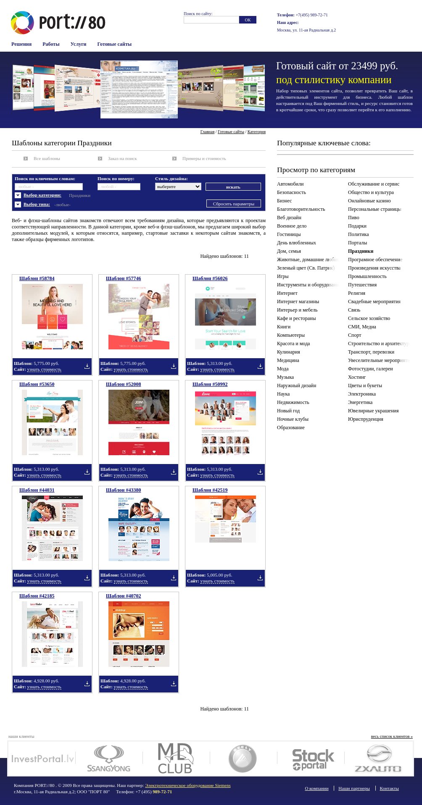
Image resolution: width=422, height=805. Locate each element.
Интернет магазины (298, 301)
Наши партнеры (354, 788)
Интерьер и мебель (297, 310)
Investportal (41, 758)
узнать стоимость (44, 369)
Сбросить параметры (234, 203)
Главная (207, 131)
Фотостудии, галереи (370, 369)
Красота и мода (293, 343)
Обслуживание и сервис (373, 184)
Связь (354, 310)
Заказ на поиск (122, 158)
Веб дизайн (289, 217)
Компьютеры (291, 335)
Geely (243, 758)
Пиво (353, 217)
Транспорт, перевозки (371, 352)
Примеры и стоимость (204, 158)
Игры (283, 276)
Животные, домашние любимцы (310, 259)
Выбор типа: (37, 204)
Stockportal (310, 758)
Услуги (79, 44)
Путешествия (362, 285)
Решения (21, 44)
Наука (283, 394)
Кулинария (288, 352)
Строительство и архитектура (379, 343)
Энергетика (360, 402)
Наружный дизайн (296, 385)
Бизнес (284, 201)
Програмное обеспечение (375, 259)
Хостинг (357, 377)
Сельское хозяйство (369, 318)
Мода (282, 369)
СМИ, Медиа (362, 327)
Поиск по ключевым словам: (45, 178)
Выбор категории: (42, 194)
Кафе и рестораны (296, 318)
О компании (316, 788)
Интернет (287, 293)
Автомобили (290, 184)
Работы (50, 44)
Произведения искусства (374, 268)
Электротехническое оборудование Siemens (187, 785)
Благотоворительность (301, 209)
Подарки (357, 226)
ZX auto (378, 758)
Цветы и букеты (365, 385)
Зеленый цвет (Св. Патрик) (306, 268)
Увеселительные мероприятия (380, 360)
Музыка (285, 377)
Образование (291, 427)
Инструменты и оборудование (309, 285)
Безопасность (291, 192)
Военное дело (291, 226)
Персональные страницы (374, 209)
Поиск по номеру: (116, 178)
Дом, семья (289, 251)
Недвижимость (293, 402)
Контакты (389, 788)
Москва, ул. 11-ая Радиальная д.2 (306, 30)
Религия (356, 293)
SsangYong (109, 758)
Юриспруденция (365, 419)
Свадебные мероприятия (374, 301)
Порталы (357, 243)
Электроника (362, 394)
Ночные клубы (293, 419)
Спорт (354, 335)
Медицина (288, 360)
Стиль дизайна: (171, 178)
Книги (283, 327)
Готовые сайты (115, 44)
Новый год (288, 411)
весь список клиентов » (392, 736)
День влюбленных (296, 243)
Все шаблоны (47, 158)
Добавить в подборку (87, 366)
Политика (358, 234)
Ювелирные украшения (373, 411)
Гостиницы (289, 234)
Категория (257, 131)
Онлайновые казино (369, 201)
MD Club (176, 758)
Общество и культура (371, 192)
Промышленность (367, 276)
